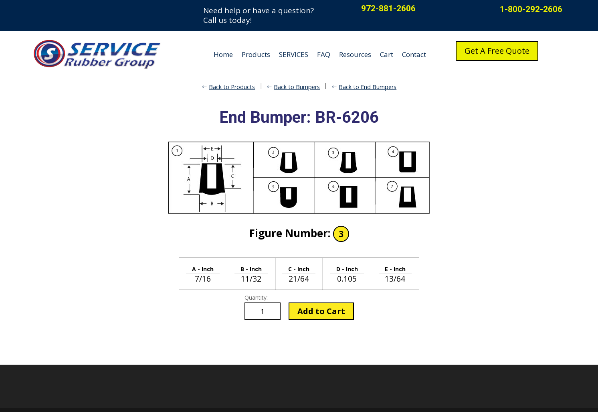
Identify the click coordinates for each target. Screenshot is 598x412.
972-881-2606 (388, 8)
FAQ (323, 54)
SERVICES (293, 54)
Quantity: (256, 297)
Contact (414, 54)
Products (256, 54)
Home (223, 54)
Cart (386, 54)
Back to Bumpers (297, 87)
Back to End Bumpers (367, 87)
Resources (355, 54)
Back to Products (232, 87)
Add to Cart (321, 311)
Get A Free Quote (497, 50)
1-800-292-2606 (531, 9)
